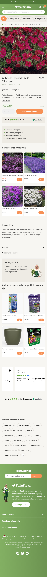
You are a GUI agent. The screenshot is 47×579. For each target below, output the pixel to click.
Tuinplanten (9, 24)
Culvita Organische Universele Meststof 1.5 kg (33, 349)
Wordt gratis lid (21, 504)
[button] (24, 120)
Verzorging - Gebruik (10, 253)
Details (5, 247)
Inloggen (40, 7)
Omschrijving (7, 225)
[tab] (23, 224)
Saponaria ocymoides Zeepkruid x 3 (12, 175)
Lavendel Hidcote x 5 (30, 175)
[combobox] (23, 12)
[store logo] (23, 7)
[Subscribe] (36, 476)
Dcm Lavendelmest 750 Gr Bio (33, 316)
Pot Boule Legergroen (9, 349)
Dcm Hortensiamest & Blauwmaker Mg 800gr (9, 316)
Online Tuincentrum (16, 542)
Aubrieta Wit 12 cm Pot (31, 208)
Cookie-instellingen (36, 536)
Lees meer (6, 101)
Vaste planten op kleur (33, 24)
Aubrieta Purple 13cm (9, 208)
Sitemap (4, 539)
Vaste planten (19, 24)
